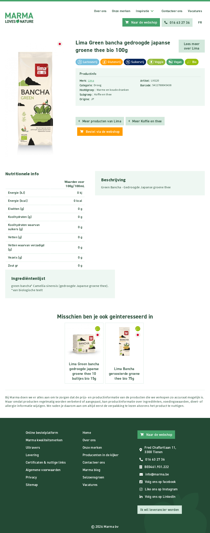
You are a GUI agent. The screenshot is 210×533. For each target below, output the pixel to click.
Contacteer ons (172, 11)
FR (200, 22)
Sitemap (32, 484)
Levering (32, 454)
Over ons (100, 11)
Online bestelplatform (42, 432)
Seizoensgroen (93, 477)
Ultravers (33, 447)
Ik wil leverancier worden (159, 509)
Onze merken (121, 11)
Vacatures (195, 11)
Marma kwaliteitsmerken (44, 439)
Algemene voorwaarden (43, 469)
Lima (91, 80)
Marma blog (91, 469)
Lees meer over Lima (192, 45)
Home (87, 432)
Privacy (31, 477)
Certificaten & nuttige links (46, 462)
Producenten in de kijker (101, 454)
